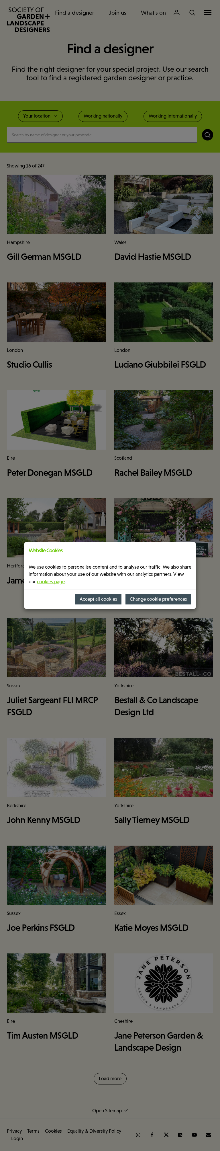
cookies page (51, 581)
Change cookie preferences (158, 599)
